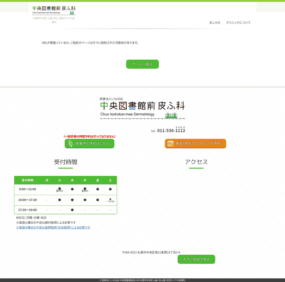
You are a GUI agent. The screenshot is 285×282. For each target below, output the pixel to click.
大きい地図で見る (196, 259)
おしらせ (214, 22)
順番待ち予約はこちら (92, 143)
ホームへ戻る (142, 64)
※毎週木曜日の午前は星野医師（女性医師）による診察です (53, 227)
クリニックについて (238, 22)
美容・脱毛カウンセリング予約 (198, 143)
